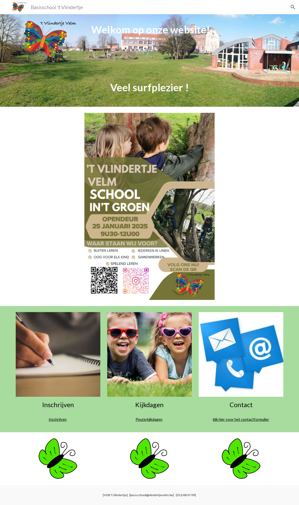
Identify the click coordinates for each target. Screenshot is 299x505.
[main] (149, 60)
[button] (293, 7)
